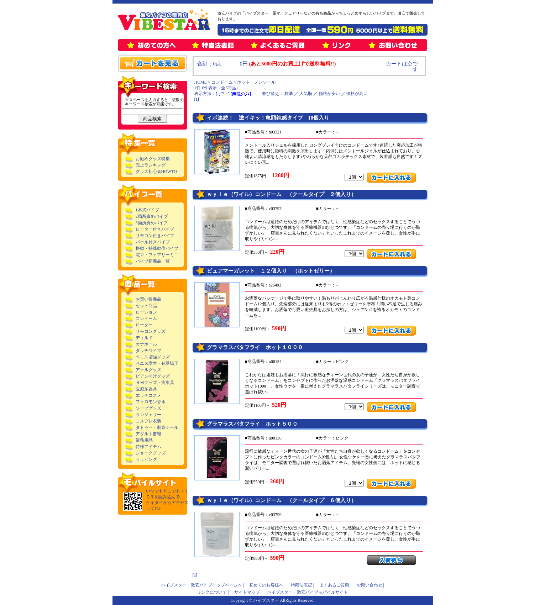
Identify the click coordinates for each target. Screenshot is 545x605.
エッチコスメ (148, 395)
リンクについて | (213, 592)
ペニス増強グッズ (153, 356)
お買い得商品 (148, 299)
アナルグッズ (148, 369)
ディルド (144, 337)
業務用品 (144, 440)
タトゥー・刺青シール (157, 427)
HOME (200, 82)
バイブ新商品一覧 (153, 261)
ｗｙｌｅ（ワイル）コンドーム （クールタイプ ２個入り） (281, 194)
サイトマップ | (248, 592)
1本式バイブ (147, 209)
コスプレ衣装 (148, 421)
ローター (144, 324)
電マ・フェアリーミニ (157, 254)
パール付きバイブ (153, 242)
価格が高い (357, 93)
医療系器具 (146, 388)
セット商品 (146, 305)
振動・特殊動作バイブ (157, 248)
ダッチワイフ (148, 350)
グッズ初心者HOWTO (156, 171)
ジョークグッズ (151, 453)
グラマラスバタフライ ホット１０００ (255, 347)
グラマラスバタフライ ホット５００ (252, 424)
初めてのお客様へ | (267, 585)
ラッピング (146, 459)
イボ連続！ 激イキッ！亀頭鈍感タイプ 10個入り (268, 118)
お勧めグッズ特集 (153, 158)
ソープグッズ (148, 408)
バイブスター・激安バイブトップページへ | (202, 585)
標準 (288, 93)
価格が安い (329, 93)
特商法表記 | (302, 585)
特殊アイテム (148, 446)
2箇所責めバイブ (152, 216)
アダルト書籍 (148, 433)
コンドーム (146, 318)
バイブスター (266, 600)
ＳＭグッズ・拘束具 (155, 382)
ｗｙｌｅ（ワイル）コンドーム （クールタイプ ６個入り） (281, 500)
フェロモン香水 (151, 401)
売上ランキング (151, 165)
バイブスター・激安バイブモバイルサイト (307, 592)
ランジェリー (148, 414)
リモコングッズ (151, 331)
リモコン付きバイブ (155, 235)
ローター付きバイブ (155, 229)
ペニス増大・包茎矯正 (157, 363)
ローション (146, 312)
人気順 (305, 93)
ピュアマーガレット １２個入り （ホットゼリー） (271, 271)
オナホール (146, 344)
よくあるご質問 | (335, 585)
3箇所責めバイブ (152, 222)
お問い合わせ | (370, 585)
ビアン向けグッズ (153, 376)
